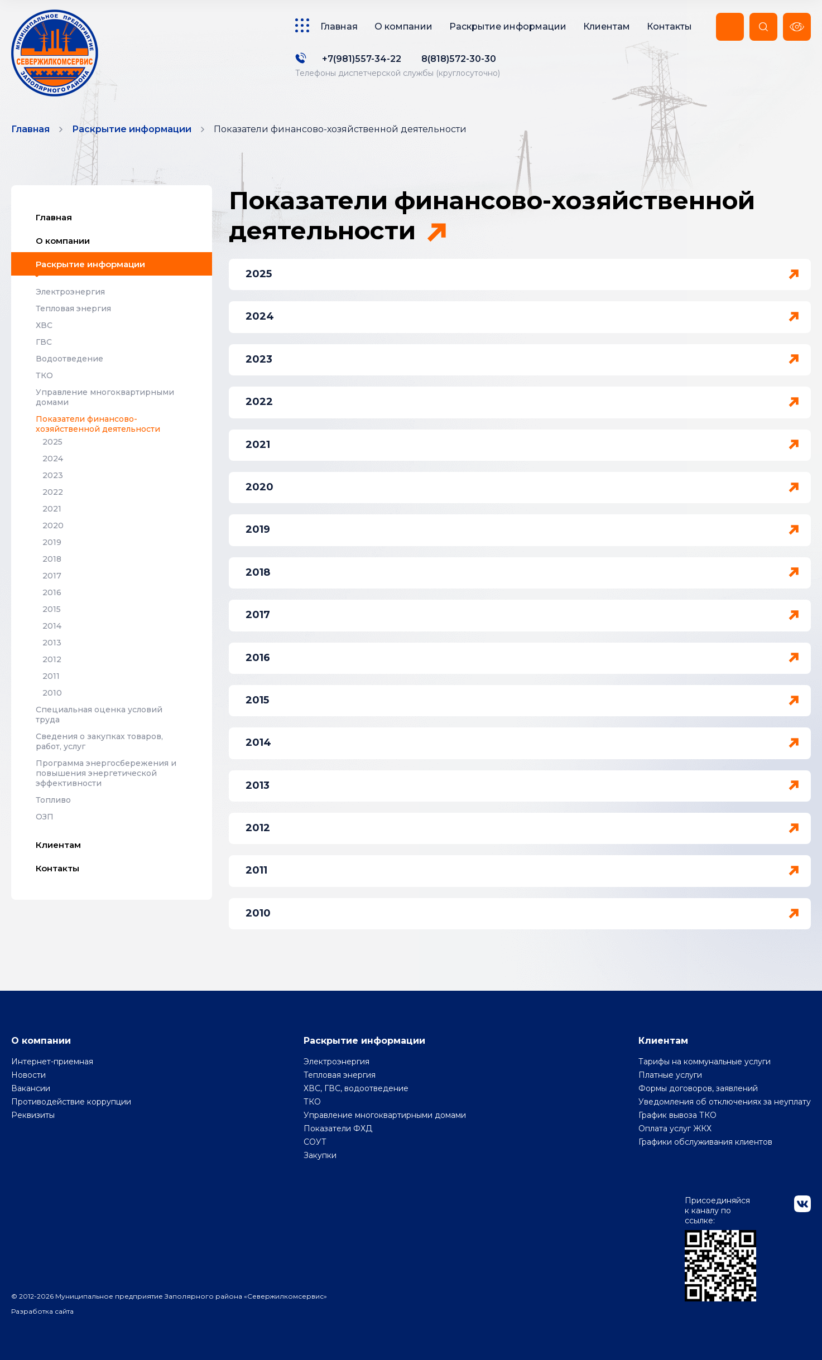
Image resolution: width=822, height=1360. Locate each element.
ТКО (44, 375)
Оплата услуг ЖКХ (675, 1128)
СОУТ (315, 1142)
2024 (52, 459)
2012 (51, 659)
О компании (403, 26)
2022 (52, 492)
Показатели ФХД (338, 1128)
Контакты (669, 26)
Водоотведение (69, 359)
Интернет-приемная (52, 1062)
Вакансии (30, 1088)
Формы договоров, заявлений (698, 1088)
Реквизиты (33, 1115)
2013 (51, 643)
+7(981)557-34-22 (361, 59)
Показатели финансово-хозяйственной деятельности (98, 424)
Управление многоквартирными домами (105, 397)
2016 (51, 592)
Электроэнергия (70, 292)
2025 (52, 442)
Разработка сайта (42, 1311)
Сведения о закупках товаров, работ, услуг (99, 741)
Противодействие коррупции (71, 1102)
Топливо (53, 800)
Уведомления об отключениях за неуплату (724, 1102)
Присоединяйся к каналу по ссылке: (720, 1248)
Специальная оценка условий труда (99, 715)
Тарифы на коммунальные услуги (704, 1062)
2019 (51, 542)
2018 (51, 559)
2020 (53, 525)
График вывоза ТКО (677, 1115)
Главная (339, 26)
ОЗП (45, 817)
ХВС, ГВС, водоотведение (356, 1088)
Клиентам (606, 26)
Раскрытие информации (507, 26)
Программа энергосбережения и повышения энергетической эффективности (106, 773)
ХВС (44, 325)
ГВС (44, 342)
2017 (51, 576)
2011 (51, 676)
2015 (51, 609)
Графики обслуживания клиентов (705, 1142)
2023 (52, 475)
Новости (28, 1075)
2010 (52, 693)
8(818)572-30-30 (458, 59)
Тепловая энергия (73, 308)
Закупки (320, 1155)
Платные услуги (670, 1075)
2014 (51, 626)
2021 (51, 509)
